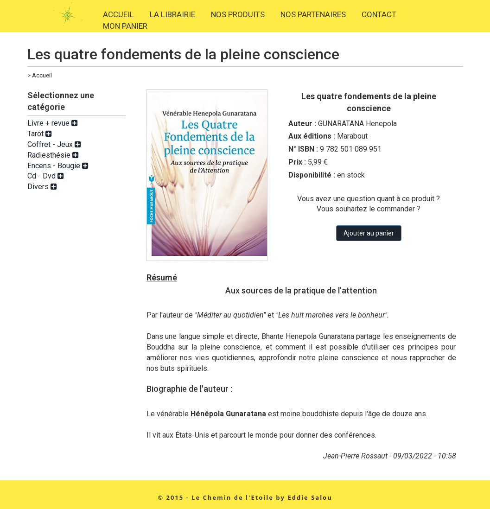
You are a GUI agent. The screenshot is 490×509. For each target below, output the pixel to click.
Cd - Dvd (45, 176)
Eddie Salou (309, 497)
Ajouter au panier (368, 233)
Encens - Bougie (58, 165)
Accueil (42, 75)
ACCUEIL (118, 14)
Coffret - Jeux (54, 144)
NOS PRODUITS (238, 14)
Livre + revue (52, 123)
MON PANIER (125, 26)
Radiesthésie (53, 155)
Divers (42, 186)
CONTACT (379, 14)
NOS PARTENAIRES (313, 14)
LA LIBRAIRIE (172, 14)
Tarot (39, 133)
